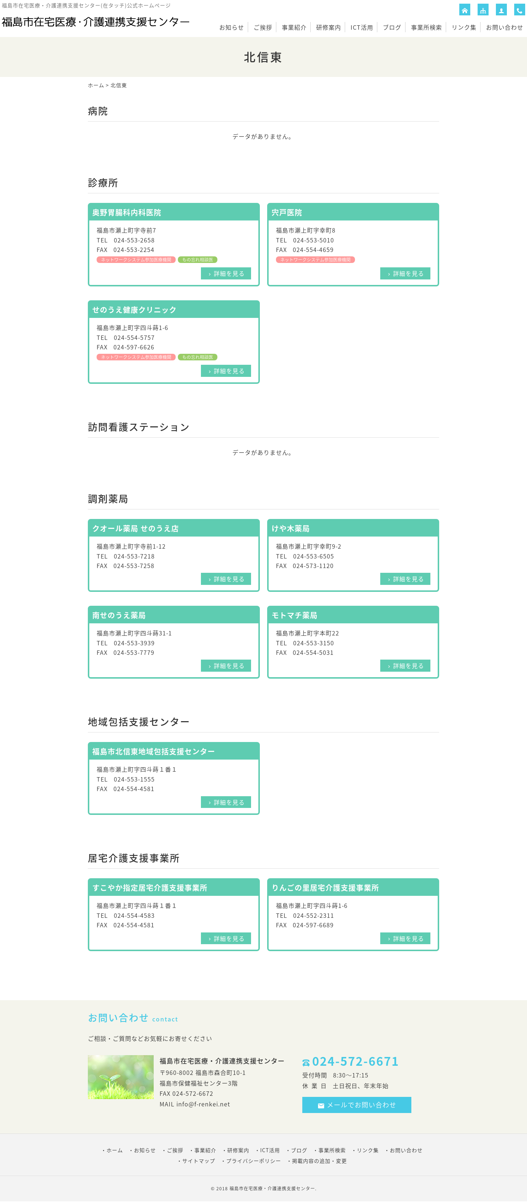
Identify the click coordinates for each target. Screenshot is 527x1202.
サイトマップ (198, 1160)
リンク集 (464, 27)
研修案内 (328, 27)
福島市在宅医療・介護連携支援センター (272, 1188)
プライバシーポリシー (253, 1160)
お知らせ (231, 27)
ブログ (392, 27)
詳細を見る (229, 273)
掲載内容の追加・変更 (319, 1160)
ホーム (96, 85)
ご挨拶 (263, 27)
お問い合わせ (504, 27)
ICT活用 (362, 27)
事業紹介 (294, 27)
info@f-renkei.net (203, 1103)
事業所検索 (426, 27)
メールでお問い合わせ (356, 1105)
